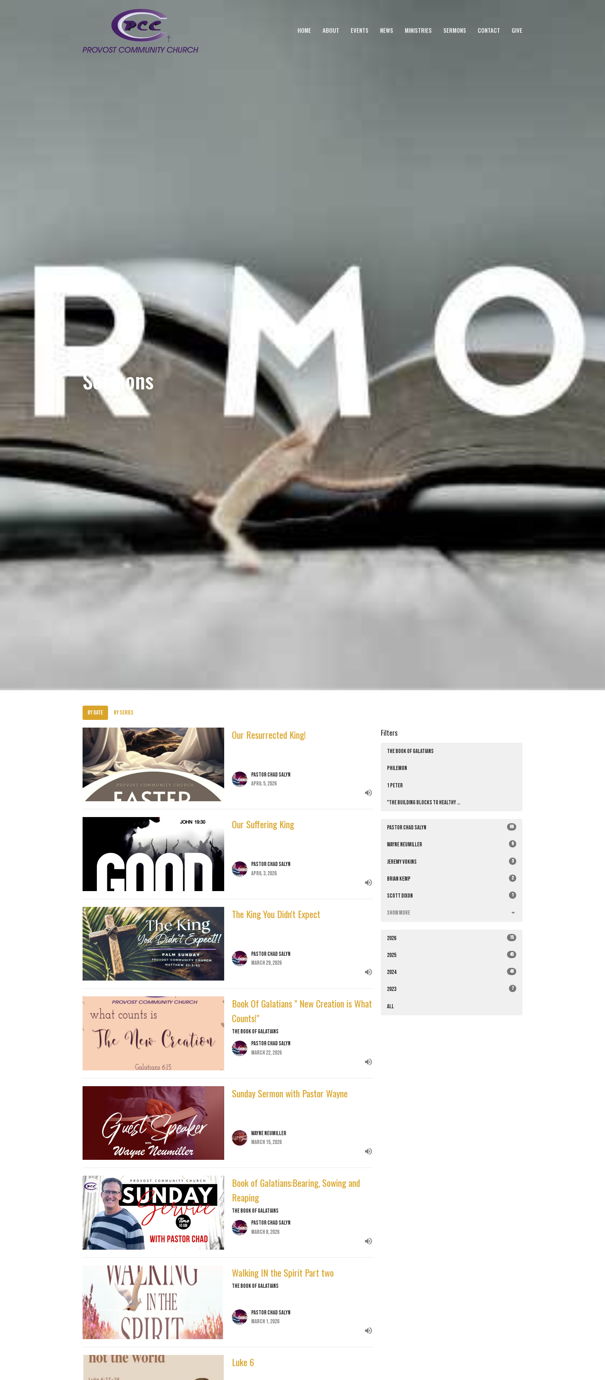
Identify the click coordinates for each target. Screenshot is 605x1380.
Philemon (397, 768)
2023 (451, 989)
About (331, 30)
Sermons (454, 30)
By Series (124, 712)
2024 (451, 972)
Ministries (418, 30)
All (390, 1006)
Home (304, 30)
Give (517, 30)
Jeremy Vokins (451, 862)
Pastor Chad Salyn (451, 827)
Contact (489, 30)
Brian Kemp (451, 879)
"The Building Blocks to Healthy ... (423, 802)
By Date (95, 712)
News (386, 30)
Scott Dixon (451, 895)
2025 (451, 955)
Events (359, 30)
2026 (451, 938)
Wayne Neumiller (451, 844)
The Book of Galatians (410, 751)
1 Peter (395, 785)
